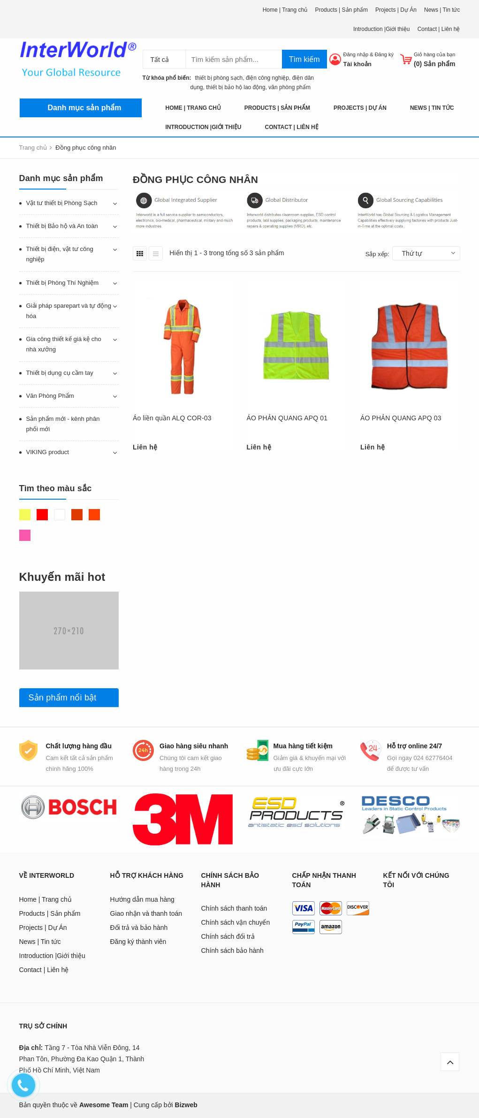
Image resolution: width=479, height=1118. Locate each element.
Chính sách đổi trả (228, 936)
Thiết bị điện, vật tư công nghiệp (59, 254)
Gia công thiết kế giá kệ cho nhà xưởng (63, 344)
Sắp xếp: (377, 254)
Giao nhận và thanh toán (146, 913)
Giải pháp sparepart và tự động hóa (68, 310)
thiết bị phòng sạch (216, 78)
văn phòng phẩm (289, 87)
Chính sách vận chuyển (235, 922)
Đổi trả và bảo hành (139, 927)
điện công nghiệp (267, 78)
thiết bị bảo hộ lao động (235, 87)
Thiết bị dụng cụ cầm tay (59, 372)
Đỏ (42, 514)
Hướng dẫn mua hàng (142, 899)
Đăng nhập (355, 54)
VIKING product (47, 452)
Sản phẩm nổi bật (63, 697)
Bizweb (186, 1105)
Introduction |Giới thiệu (381, 29)
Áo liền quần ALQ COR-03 (172, 418)
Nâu (77, 514)
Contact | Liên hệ (439, 29)
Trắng (59, 514)
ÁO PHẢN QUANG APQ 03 (400, 418)
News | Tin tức (442, 10)
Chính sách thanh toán (234, 908)
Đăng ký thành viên (138, 941)
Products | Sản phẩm (341, 10)
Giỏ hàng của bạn (435, 54)
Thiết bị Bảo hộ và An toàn (62, 225)
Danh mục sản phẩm (85, 108)
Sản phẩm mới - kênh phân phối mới (63, 424)
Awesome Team (104, 1105)
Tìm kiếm (304, 59)
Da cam (94, 514)
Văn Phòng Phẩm (50, 395)
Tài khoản (357, 64)
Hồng (24, 535)
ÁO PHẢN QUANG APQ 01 (287, 418)
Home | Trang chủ (285, 10)
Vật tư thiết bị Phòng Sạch (62, 202)
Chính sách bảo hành (232, 950)
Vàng (24, 514)
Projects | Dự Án (396, 10)
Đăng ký (384, 54)
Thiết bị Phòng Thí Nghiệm (62, 282)
